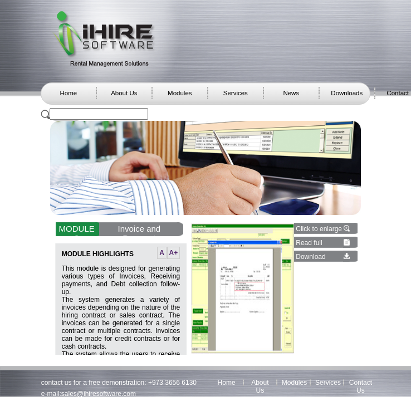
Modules (180, 93)
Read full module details (317, 247)
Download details (310, 260)
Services (235, 93)
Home (68, 93)
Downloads (347, 93)
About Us (124, 93)
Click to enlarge (319, 229)
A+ (173, 253)
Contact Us (360, 386)
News (291, 93)
